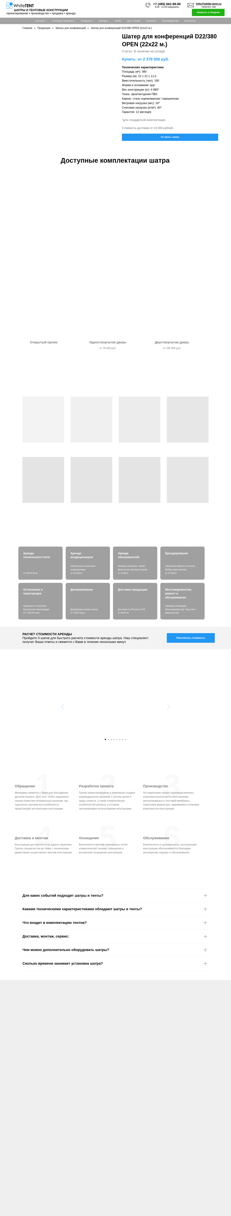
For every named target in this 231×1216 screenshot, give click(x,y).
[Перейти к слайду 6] (119, 739)
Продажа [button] (86, 21)
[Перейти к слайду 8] (125, 739)
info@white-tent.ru (208, 3)
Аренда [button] (103, 21)
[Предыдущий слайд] (62, 706)
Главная (27, 28)
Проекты (151, 21)
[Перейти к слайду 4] (114, 739)
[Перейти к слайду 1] (105, 739)
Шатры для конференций (71, 28)
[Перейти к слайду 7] (122, 739)
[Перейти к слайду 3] (111, 739)
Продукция (44, 28)
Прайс (118, 21)
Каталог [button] (40, 21)
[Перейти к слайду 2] (108, 739)
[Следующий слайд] (168, 706)
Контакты (189, 21)
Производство (170, 21)
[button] (191, 638)
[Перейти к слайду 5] (117, 739)
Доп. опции (133, 21)
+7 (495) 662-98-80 (167, 4)
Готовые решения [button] (62, 21)
